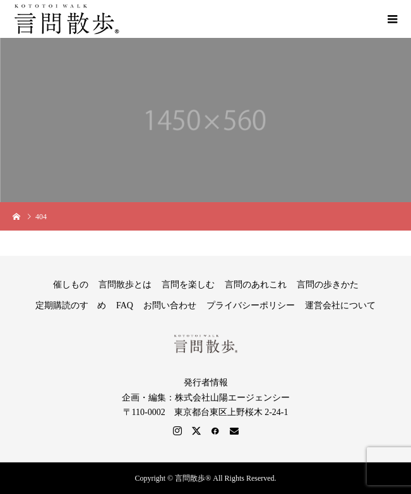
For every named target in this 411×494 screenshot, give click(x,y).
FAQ (124, 305)
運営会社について (340, 305)
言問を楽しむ (188, 284)
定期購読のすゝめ (70, 305)
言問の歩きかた (328, 284)
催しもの (70, 284)
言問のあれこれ (256, 284)
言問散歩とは (125, 284)
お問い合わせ (169, 305)
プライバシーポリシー (250, 305)
